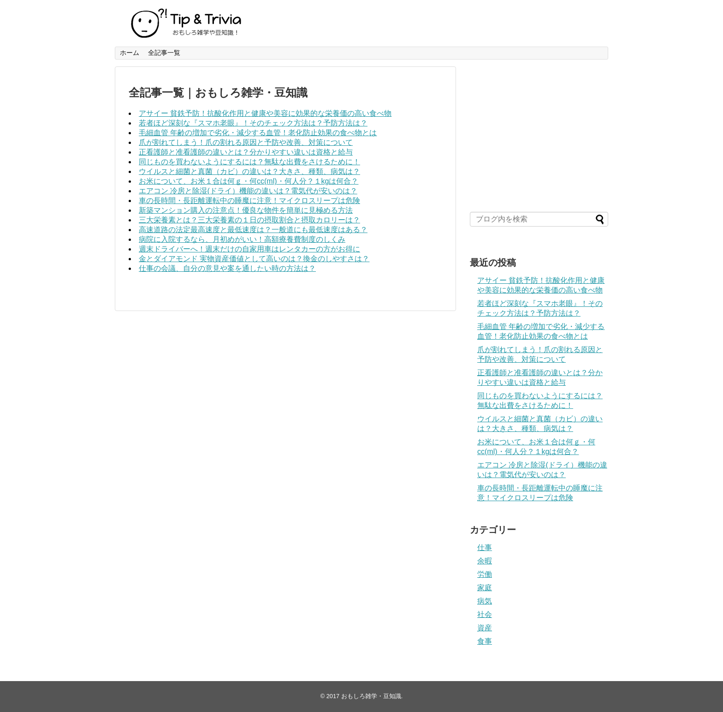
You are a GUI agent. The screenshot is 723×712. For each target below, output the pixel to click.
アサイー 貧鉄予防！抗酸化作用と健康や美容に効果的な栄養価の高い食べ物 (265, 113)
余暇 (484, 561)
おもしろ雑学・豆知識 (371, 696)
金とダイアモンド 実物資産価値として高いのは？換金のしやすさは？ (254, 259)
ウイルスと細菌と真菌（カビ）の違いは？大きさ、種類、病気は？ (249, 171)
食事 (484, 641)
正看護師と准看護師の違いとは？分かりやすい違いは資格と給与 (246, 152)
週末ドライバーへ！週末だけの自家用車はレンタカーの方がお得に (249, 249)
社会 (484, 614)
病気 (484, 601)
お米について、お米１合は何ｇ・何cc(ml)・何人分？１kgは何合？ (248, 181)
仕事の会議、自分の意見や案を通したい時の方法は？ (227, 268)
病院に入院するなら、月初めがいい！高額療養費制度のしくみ (242, 239)
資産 (484, 628)
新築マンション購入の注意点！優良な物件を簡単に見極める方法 (246, 210)
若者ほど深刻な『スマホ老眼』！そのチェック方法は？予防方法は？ (253, 123)
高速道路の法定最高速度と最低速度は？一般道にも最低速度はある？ (253, 229)
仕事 (484, 547)
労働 (484, 574)
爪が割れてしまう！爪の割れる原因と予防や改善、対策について (246, 142)
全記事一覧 (164, 52)
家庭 (484, 588)
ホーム (129, 52)
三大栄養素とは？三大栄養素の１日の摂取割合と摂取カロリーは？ (249, 220)
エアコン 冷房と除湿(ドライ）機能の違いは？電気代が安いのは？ (248, 191)
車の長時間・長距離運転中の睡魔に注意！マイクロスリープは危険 (249, 200)
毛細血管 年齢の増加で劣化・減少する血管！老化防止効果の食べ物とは (258, 133)
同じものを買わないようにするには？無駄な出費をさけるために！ (249, 162)
